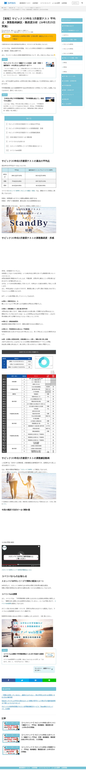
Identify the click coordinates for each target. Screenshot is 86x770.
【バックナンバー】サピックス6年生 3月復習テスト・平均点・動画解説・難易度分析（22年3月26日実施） (38, 750)
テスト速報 (30, 32)
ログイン (75, 3)
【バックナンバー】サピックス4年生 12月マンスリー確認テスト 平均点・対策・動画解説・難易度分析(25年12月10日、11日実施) (38, 738)
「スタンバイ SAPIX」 (26, 470)
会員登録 (64, 3)
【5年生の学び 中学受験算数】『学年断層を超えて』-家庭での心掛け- (24, 99)
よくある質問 (56, 3)
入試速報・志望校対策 (69, 81)
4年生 (65, 71)
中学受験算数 (67, 85)
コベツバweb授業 (14, 151)
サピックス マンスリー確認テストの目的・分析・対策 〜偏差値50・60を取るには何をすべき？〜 (23, 64)
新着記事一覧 (12, 7)
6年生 (65, 62)
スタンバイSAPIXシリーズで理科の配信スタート (25, 146)
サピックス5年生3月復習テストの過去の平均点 (24, 124)
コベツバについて (45, 3)
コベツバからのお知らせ (16, 142)
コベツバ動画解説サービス (71, 30)
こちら (12, 472)
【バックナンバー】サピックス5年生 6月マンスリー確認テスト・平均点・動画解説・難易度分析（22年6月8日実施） (38, 725)
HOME (4, 7)
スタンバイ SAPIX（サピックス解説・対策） (22, 191)
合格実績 (35, 3)
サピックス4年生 (68, 53)
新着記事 (66, 99)
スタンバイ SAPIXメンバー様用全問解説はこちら (17, 570)
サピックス (20, 7)
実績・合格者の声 (68, 90)
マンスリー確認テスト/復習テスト (33, 7)
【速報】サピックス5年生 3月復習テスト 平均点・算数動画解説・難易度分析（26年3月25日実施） (26, 9)
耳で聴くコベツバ (69, 76)
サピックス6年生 (68, 44)
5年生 (4, 32)
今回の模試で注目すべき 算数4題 (20, 137)
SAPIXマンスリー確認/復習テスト (14, 32)
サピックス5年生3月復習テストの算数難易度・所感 (25, 128)
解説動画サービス (25, 3)
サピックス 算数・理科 (70, 39)
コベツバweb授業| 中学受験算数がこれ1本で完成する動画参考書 (24, 656)
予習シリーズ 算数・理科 (70, 58)
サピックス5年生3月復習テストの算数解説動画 (24, 132)
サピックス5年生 (68, 48)
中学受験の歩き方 (68, 26)
